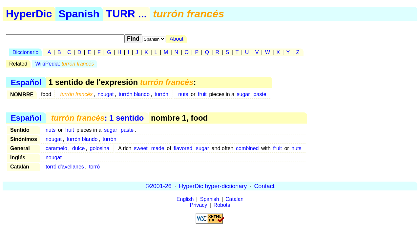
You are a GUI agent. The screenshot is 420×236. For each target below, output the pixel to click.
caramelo (56, 148)
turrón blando (134, 94)
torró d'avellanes (65, 166)
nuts (183, 94)
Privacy (198, 205)
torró (94, 166)
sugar (243, 94)
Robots (222, 205)
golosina (100, 148)
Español (26, 82)
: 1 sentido (97, 117)
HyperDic (29, 14)
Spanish (79, 14)
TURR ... (126, 14)
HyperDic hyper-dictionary (213, 186)
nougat (105, 94)
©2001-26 (159, 186)
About (176, 39)
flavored (183, 148)
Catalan (234, 199)
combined (247, 148)
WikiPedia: (64, 64)
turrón (161, 94)
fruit (202, 94)
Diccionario (25, 52)
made (157, 148)
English (185, 199)
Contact (264, 186)
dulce (78, 148)
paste (259, 94)
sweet (141, 148)
